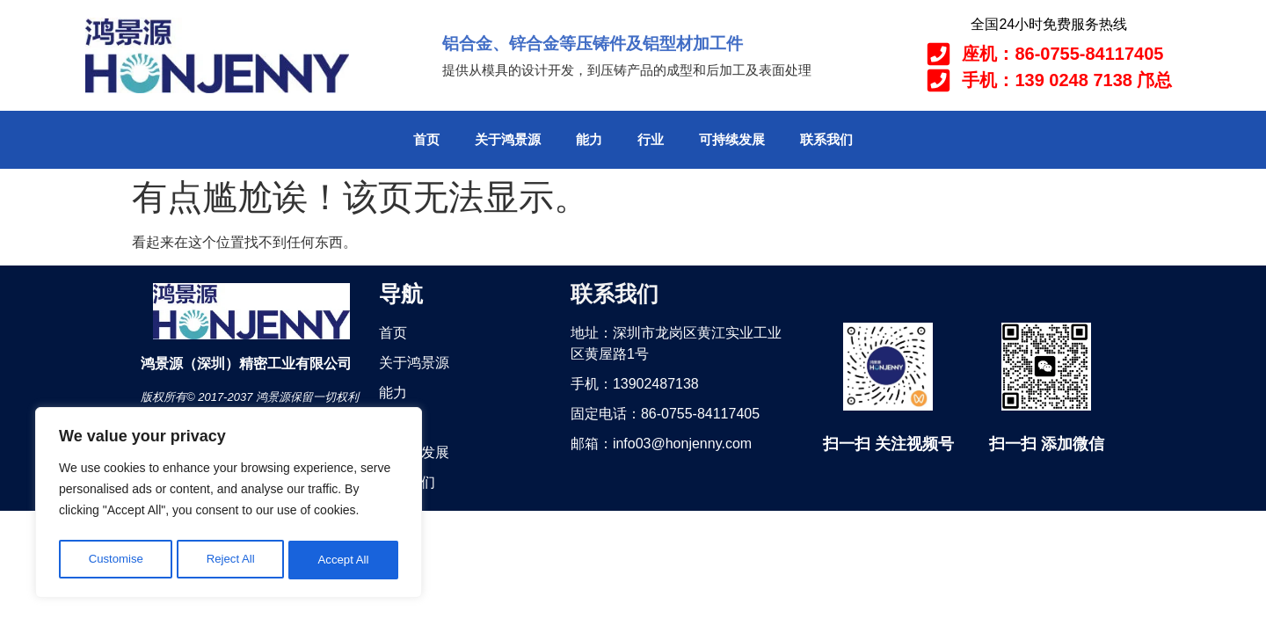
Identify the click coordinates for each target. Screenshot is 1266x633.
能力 (589, 139)
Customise (115, 560)
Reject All (230, 560)
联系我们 (826, 139)
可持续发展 (732, 139)
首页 (426, 139)
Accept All (344, 560)
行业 (650, 139)
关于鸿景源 (508, 139)
